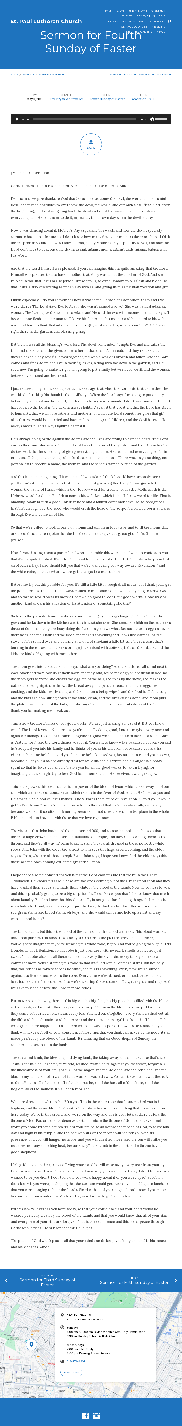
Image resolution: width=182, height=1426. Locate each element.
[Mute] (151, 119)
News (160, 32)
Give (162, 16)
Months (164, 74)
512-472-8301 (76, 1361)
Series (115, 74)
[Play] (17, 119)
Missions (158, 27)
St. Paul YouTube (134, 27)
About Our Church (132, 11)
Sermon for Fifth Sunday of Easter (134, 1282)
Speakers (146, 74)
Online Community (120, 21)
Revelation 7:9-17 (143, 99)
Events (127, 16)
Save (91, 144)
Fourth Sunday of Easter (107, 99)
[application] (91, 119)
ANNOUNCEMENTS (152, 21)
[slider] (84, 119)
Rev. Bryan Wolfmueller (66, 99)
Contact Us (146, 16)
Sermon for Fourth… (53, 74)
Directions (71, 1372)
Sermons (158, 11)
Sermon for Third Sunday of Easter (47, 1282)
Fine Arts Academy (138, 32)
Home (108, 11)
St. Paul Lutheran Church (46, 21)
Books (130, 74)
